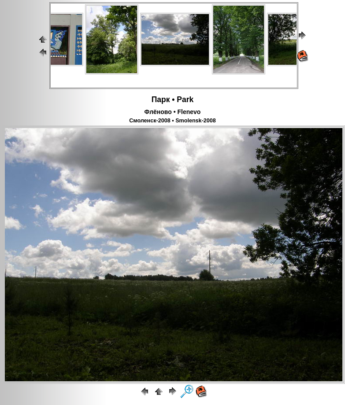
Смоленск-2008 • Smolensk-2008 (172, 121)
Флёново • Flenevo (173, 111)
